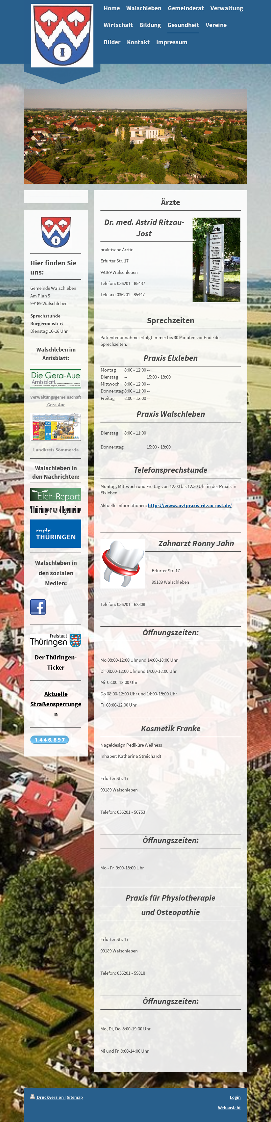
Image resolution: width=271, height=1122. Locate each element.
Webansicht (229, 1108)
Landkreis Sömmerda (56, 450)
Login (235, 1097)
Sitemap (75, 1097)
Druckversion (47, 1097)
